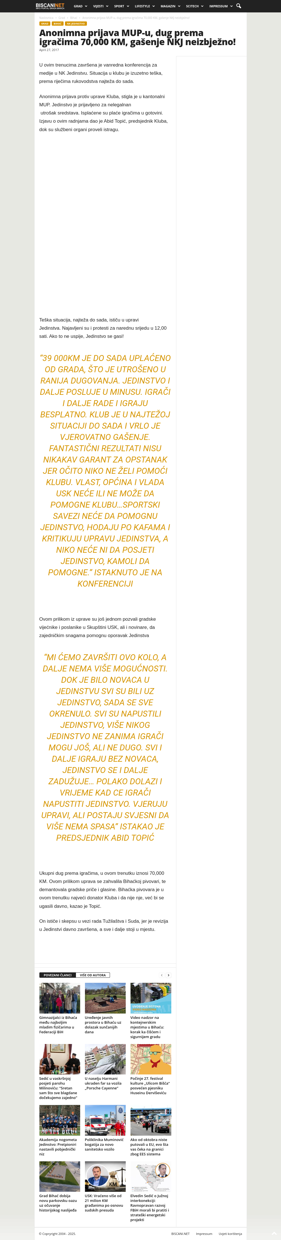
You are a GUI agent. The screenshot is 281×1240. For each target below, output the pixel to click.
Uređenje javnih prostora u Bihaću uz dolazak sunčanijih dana (103, 1024)
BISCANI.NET (180, 1234)
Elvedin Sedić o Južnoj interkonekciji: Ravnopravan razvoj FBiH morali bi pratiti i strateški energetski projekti (150, 1207)
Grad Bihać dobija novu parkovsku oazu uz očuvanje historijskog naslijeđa (58, 1203)
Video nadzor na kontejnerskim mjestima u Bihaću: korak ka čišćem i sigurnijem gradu (147, 1027)
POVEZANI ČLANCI (58, 975)
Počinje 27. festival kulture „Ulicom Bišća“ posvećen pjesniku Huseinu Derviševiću (150, 1085)
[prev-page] (162, 975)
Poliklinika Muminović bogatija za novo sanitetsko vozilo (104, 1144)
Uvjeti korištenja (230, 1234)
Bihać (73, 18)
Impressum (221, 6)
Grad (81, 6)
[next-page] (168, 975)
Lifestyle (145, 6)
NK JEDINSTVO (76, 23)
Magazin (170, 6)
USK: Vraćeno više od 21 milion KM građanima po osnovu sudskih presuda (104, 1203)
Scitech (195, 6)
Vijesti (101, 6)
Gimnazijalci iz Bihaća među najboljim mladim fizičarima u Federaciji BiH (58, 1024)
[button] (238, 6)
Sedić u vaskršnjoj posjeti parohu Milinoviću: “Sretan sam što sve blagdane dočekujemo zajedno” (58, 1088)
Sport (121, 6)
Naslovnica (46, 18)
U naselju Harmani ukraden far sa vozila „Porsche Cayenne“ (103, 1083)
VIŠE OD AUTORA (93, 975)
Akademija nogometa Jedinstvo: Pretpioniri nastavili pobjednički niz (58, 1147)
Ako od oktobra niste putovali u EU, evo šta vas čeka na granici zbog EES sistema (149, 1147)
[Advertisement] (105, 225)
